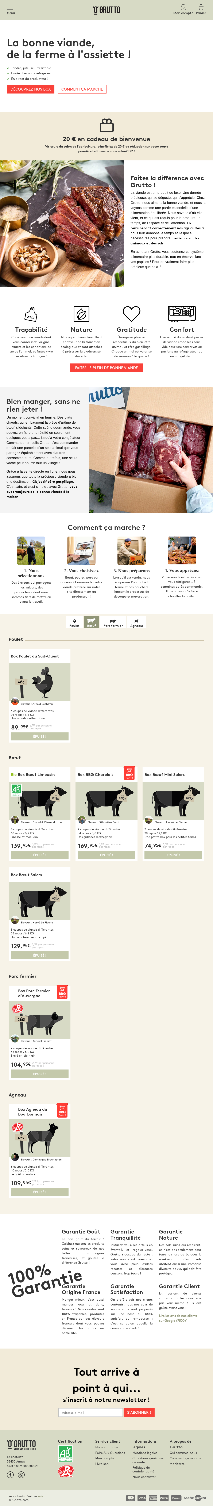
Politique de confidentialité (143, 1469)
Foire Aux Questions (110, 1452)
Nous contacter (107, 1447)
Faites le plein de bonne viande (106, 367)
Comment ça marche (82, 89)
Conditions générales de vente (148, 1460)
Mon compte (104, 1458)
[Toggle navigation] (11, 7)
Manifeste (177, 1463)
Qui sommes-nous (183, 1452)
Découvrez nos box (31, 89)
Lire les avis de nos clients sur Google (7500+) (178, 1318)
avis (40, 1496)
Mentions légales (144, 1452)
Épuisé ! (39, 736)
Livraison (102, 1463)
